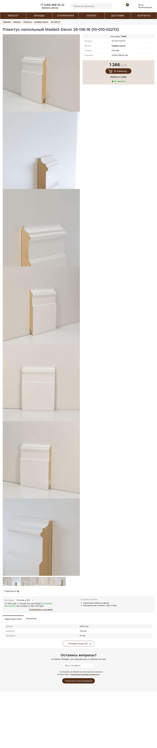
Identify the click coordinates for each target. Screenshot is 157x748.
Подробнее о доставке (40, 609)
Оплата (91, 15)
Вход (140, 5)
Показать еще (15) (78, 643)
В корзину (120, 71)
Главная (7, 22)
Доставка (117, 15)
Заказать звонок (50, 7)
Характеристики (13, 619)
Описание (31, 618)
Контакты (143, 15)
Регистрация (145, 7)
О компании (65, 15)
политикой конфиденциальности (85, 674)
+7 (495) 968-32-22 (52, 4)
